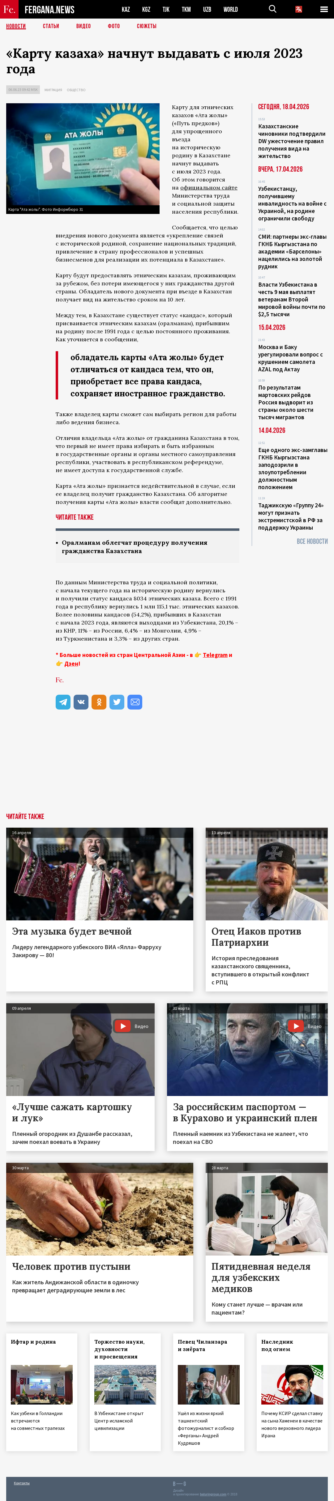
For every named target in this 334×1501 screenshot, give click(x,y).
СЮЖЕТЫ (147, 26)
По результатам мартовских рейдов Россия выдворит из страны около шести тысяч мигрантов (286, 402)
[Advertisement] (167, 766)
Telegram (215, 655)
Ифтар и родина (33, 1341)
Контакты (22, 1483)
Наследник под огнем (277, 1345)
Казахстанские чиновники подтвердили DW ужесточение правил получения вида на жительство (292, 141)
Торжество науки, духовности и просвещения (119, 1349)
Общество (76, 89)
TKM (186, 9)
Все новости (312, 541)
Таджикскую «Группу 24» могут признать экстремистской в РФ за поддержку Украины (290, 516)
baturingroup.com (213, 1494)
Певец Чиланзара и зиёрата (202, 1345)
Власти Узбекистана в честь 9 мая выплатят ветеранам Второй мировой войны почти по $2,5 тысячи (291, 299)
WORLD (231, 9)
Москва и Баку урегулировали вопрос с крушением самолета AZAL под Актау (290, 358)
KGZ (146, 9)
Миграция (53, 89)
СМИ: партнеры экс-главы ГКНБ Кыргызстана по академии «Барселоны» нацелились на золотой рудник (292, 251)
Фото (114, 26)
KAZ (126, 9)
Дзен (71, 663)
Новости (16, 26)
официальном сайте (209, 187)
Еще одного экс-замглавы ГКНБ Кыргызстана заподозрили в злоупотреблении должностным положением (293, 468)
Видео (83, 26)
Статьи (51, 26)
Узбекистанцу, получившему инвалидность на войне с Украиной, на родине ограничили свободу (292, 203)
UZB (207, 9)
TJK (166, 9)
